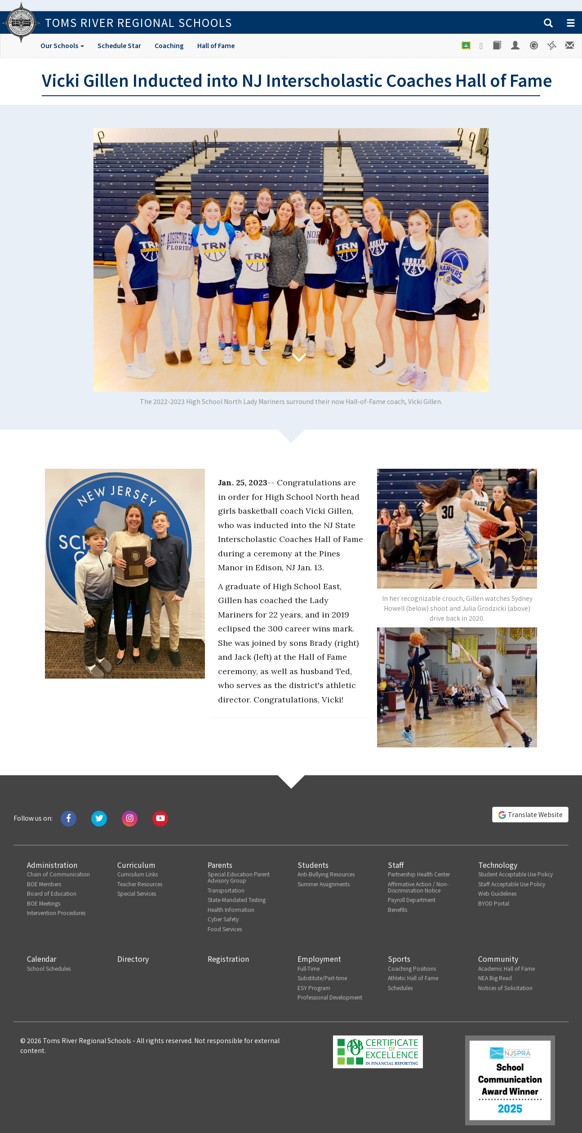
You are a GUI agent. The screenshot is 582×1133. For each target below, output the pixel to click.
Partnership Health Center (419, 874)
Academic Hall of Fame (506, 968)
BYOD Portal (493, 903)
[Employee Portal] (516, 45)
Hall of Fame (216, 45)
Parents (220, 864)
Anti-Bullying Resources (326, 874)
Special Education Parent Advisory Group (239, 877)
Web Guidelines (497, 893)
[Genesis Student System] (534, 45)
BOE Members (44, 884)
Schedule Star (119, 45)
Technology (497, 864)
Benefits (397, 909)
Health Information (231, 909)
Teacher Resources (139, 884)
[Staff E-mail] (570, 45)
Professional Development (330, 997)
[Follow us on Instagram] (130, 817)
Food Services (225, 929)
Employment (319, 958)
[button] (548, 23)
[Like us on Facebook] (68, 817)
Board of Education (51, 893)
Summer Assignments (324, 884)
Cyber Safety (223, 919)
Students (313, 864)
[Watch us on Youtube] (160, 817)
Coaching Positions (412, 968)
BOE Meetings (43, 903)
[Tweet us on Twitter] (99, 817)
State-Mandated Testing (237, 899)
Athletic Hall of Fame (413, 978)
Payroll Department (411, 899)
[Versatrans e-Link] (552, 45)
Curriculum (136, 864)
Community (498, 958)
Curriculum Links (137, 874)
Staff (396, 864)
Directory (133, 958)
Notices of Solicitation (505, 987)
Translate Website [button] (530, 815)
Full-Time (309, 968)
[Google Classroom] (466, 45)
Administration (52, 864)
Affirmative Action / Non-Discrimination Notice (418, 887)
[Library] (497, 45)
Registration (228, 958)
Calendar (41, 958)
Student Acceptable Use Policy (515, 874)
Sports (399, 958)
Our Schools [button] (62, 45)
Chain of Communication (58, 874)
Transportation (226, 890)
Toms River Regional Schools (138, 22)
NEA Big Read (495, 978)
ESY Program (314, 987)
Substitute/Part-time (322, 978)
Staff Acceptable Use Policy (511, 884)
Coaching (169, 45)
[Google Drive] (481, 46)
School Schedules (49, 968)
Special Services (136, 893)
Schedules (400, 987)
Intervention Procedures (56, 912)
